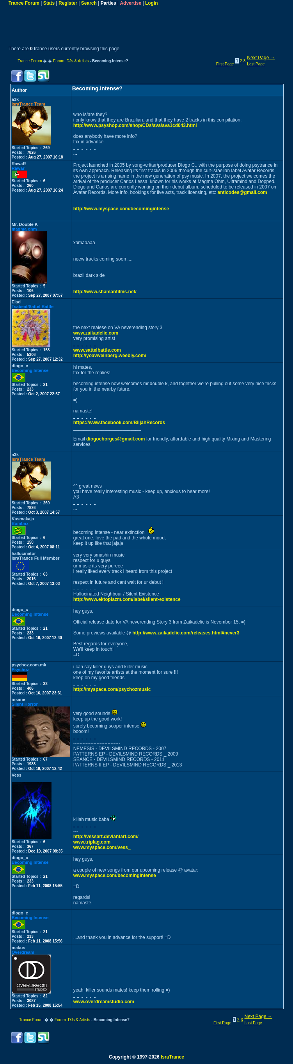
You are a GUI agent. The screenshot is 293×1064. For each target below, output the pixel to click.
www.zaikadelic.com (96, 333)
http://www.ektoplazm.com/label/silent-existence (127, 599)
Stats (49, 3)
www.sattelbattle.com (97, 350)
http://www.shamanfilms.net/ (105, 291)
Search (89, 3)
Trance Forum (24, 3)
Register (68, 3)
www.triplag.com (92, 842)
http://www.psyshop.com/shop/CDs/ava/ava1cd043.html (135, 125)
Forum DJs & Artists (71, 61)
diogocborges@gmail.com (115, 439)
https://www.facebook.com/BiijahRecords (119, 422)
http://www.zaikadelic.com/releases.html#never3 (185, 633)
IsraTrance (172, 1057)
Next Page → (261, 57)
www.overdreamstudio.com (103, 1001)
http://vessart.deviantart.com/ (106, 836)
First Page (225, 64)
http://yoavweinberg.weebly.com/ (109, 355)
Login (151, 3)
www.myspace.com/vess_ (102, 847)
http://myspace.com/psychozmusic (112, 689)
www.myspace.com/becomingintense (114, 875)
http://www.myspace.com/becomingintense (121, 208)
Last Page (256, 64)
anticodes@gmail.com (242, 192)
